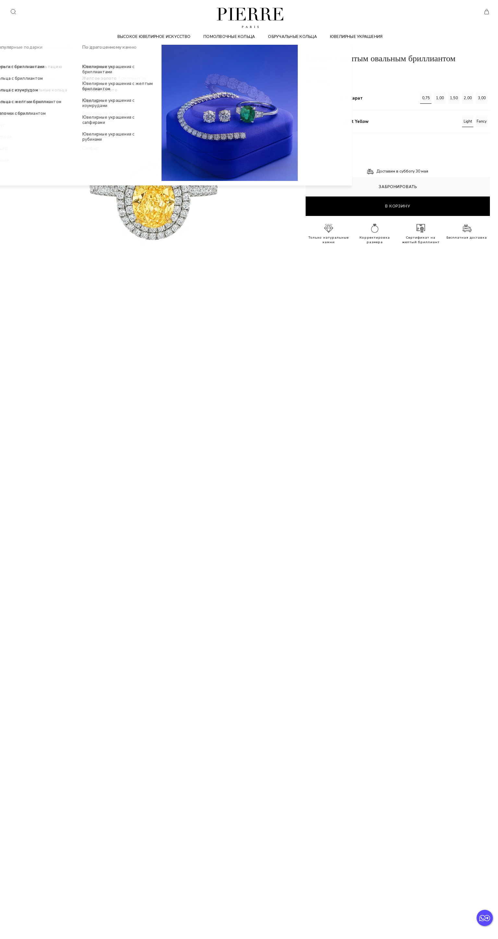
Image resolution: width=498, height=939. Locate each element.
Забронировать (398, 186)
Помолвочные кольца (229, 36)
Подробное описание (327, 144)
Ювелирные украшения (356, 36)
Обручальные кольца (292, 36)
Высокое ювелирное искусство (153, 36)
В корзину (397, 206)
